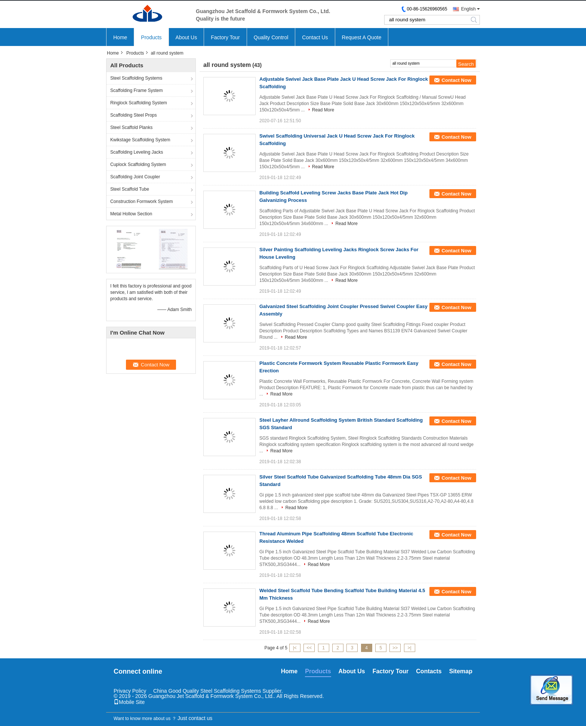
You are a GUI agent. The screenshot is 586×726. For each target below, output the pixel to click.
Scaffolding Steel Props (133, 115)
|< (295, 647)
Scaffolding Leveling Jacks (136, 152)
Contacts (428, 671)
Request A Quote (362, 37)
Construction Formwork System (141, 201)
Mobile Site (129, 702)
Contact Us (315, 37)
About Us (186, 37)
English (468, 9)
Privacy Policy (130, 691)
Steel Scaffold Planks (131, 127)
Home (120, 37)
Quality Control (271, 37)
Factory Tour (225, 37)
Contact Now (456, 80)
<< (309, 647)
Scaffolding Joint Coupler (135, 176)
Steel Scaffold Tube (129, 189)
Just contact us (195, 718)
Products (151, 37)
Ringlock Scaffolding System (138, 102)
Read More (323, 110)
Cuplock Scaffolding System (138, 164)
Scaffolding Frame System (136, 90)
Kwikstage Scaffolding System (140, 139)
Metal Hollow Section (131, 213)
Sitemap (460, 671)
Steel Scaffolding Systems (136, 78)
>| (409, 647)
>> (395, 647)
